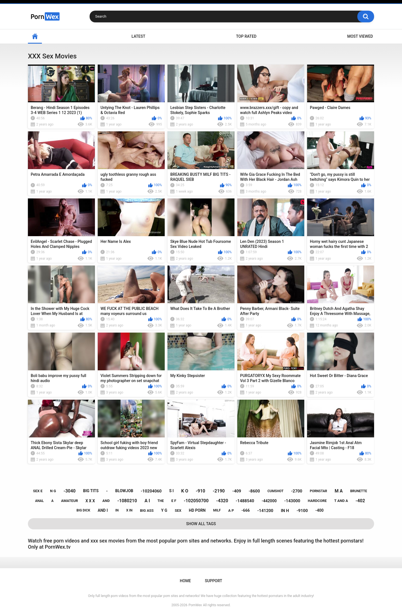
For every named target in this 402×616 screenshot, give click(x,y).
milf (217, 510)
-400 (319, 510)
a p (231, 510)
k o (184, 491)
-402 (360, 500)
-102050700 (196, 500)
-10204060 (151, 491)
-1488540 (245, 500)
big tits (91, 491)
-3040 (70, 491)
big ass (147, 510)
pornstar (318, 491)
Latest (138, 36)
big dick (83, 510)
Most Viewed (360, 36)
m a (339, 491)
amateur (69, 501)
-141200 (265, 510)
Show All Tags (201, 524)
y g (164, 510)
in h (285, 510)
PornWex (195, 605)
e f (173, 501)
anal (39, 501)
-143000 (292, 500)
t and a (341, 501)
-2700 (296, 491)
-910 (200, 491)
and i (103, 510)
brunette (358, 491)
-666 (245, 510)
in (117, 510)
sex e (37, 491)
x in (129, 510)
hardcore (317, 501)
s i (171, 491)
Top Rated (246, 36)
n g (53, 491)
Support (213, 581)
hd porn (197, 510)
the (160, 501)
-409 (236, 491)
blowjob (124, 491)
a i (147, 500)
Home (35, 36)
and (106, 501)
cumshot (275, 491)
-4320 (222, 500)
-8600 (254, 491)
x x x (90, 501)
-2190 (219, 491)
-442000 (269, 501)
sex (178, 510)
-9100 (302, 510)
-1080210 (127, 500)
